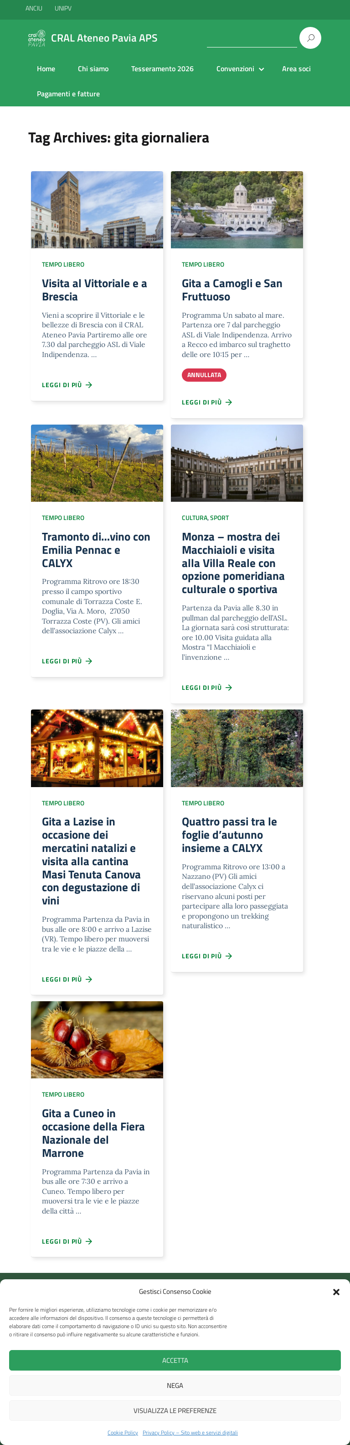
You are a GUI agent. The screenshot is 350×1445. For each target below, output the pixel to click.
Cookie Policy (123, 1432)
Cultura (194, 520)
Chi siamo (93, 68)
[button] (336, 1291)
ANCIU (35, 8)
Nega (175, 1385)
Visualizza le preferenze (175, 1410)
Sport (219, 520)
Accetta (175, 1360)
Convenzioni (235, 68)
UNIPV (63, 8)
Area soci (296, 68)
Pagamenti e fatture (68, 93)
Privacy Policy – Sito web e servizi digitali (190, 1432)
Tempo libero (63, 264)
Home (46, 68)
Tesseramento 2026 (162, 68)
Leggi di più (67, 388)
